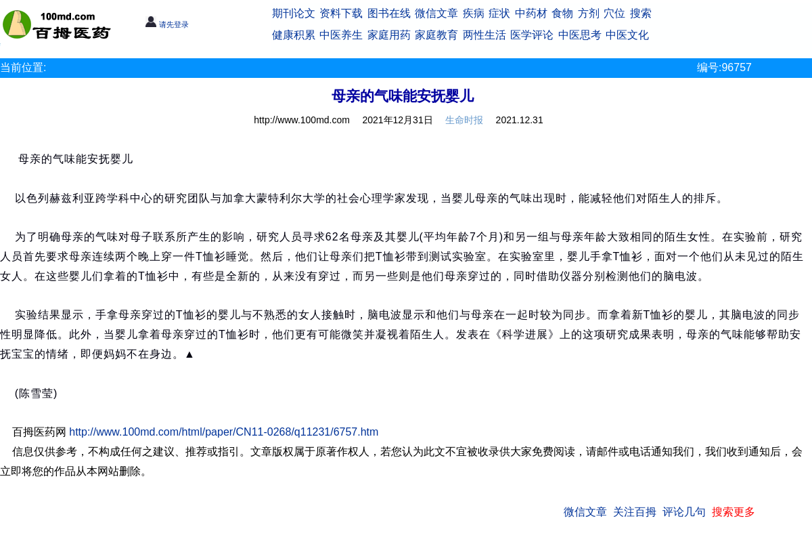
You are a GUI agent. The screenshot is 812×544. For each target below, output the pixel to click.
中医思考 (580, 35)
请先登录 (166, 24)
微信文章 (436, 13)
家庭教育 (436, 35)
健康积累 (293, 35)
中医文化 (627, 35)
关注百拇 (634, 512)
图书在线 (389, 13)
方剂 (589, 13)
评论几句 (684, 512)
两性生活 (484, 35)
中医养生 (341, 35)
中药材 (531, 13)
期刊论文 (293, 13)
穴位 (614, 13)
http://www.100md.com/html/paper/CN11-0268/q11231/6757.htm (223, 432)
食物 (562, 13)
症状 (499, 13)
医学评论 (532, 35)
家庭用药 (389, 35)
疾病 (473, 13)
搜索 (641, 13)
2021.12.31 (519, 119)
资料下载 (341, 13)
